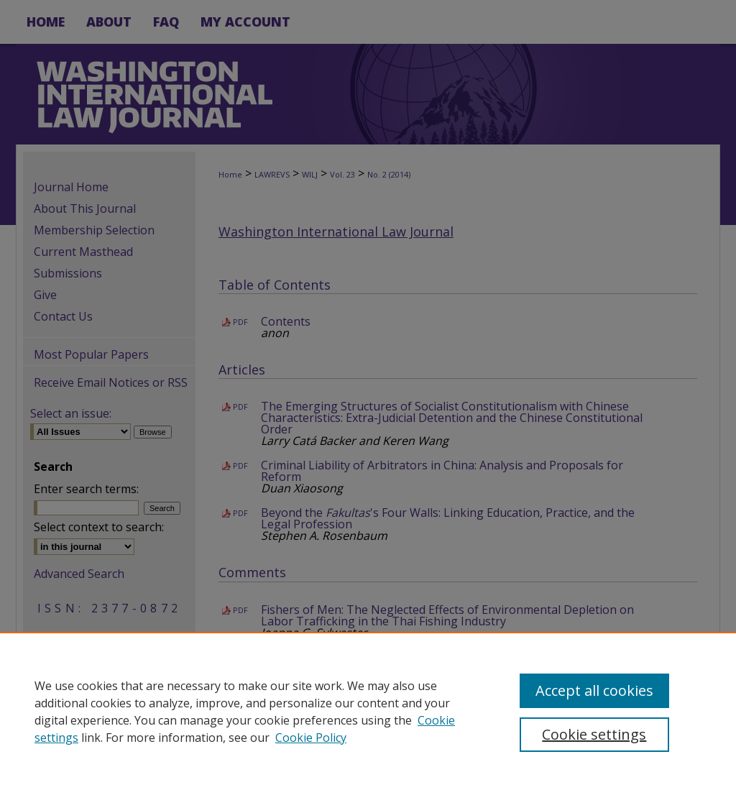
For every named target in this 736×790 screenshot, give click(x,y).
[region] (368, 711)
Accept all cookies (594, 690)
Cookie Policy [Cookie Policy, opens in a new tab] (310, 737)
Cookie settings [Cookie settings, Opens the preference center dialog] (594, 734)
